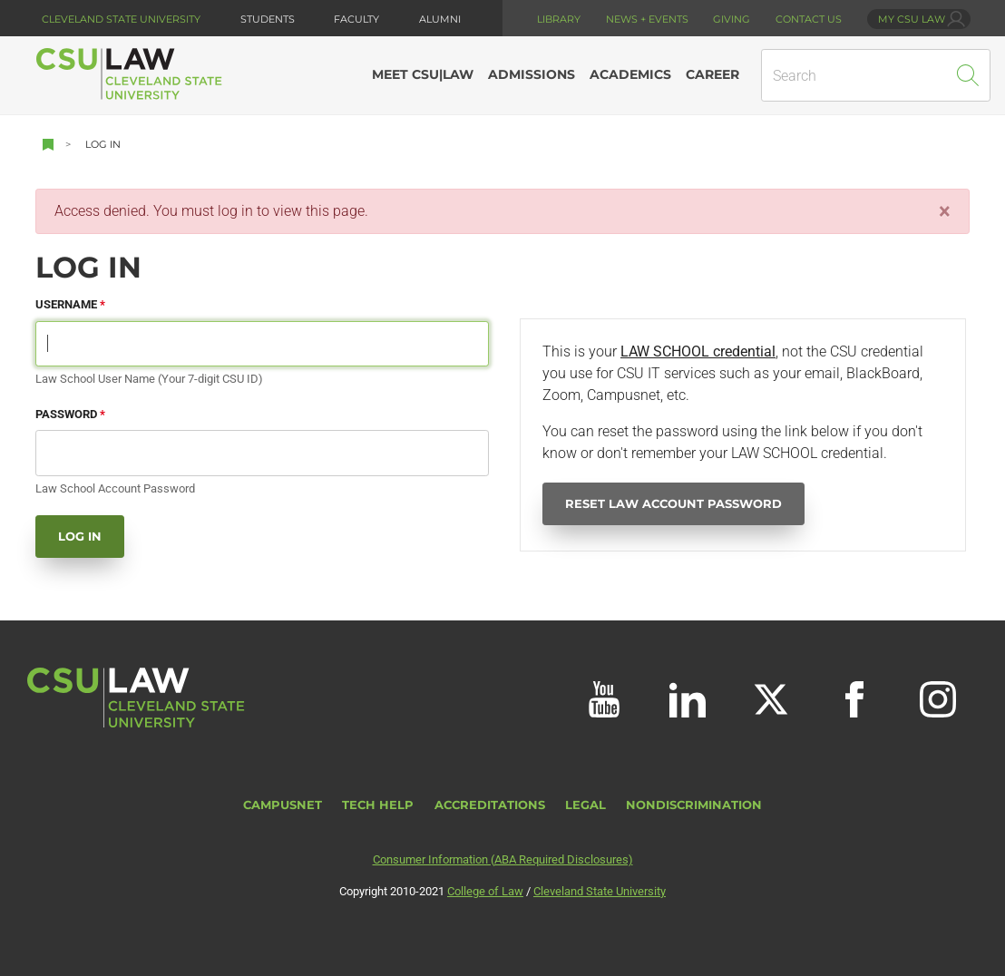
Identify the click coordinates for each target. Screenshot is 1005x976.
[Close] (945, 211)
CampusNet (282, 805)
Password (66, 414)
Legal (585, 805)
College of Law (485, 891)
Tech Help (378, 805)
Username (66, 304)
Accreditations (489, 805)
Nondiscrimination (694, 805)
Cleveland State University (121, 19)
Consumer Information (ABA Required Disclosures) (503, 859)
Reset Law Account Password (673, 504)
